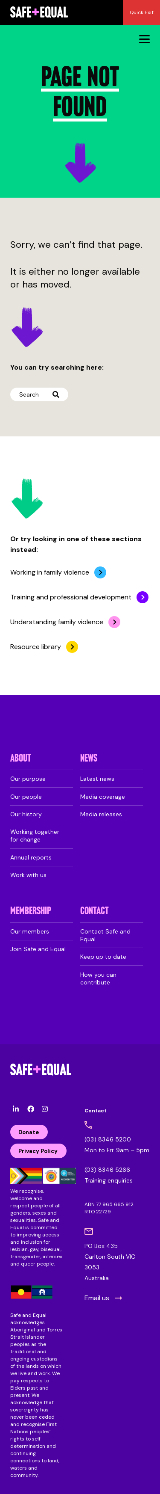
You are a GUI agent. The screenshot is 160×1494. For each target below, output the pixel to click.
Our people (26, 796)
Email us (96, 1297)
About (20, 758)
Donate (28, 1132)
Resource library (35, 646)
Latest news (97, 779)
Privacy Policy (38, 1151)
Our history (26, 814)
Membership (30, 911)
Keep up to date (103, 956)
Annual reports (31, 857)
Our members (29, 931)
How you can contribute (98, 978)
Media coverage (102, 796)
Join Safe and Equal (38, 949)
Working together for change (34, 835)
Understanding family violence (56, 621)
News (88, 758)
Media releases (101, 814)
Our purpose (28, 779)
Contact (94, 911)
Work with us (28, 875)
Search (39, 394)
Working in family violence (49, 572)
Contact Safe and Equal (105, 935)
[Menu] (144, 38)
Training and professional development (70, 597)
